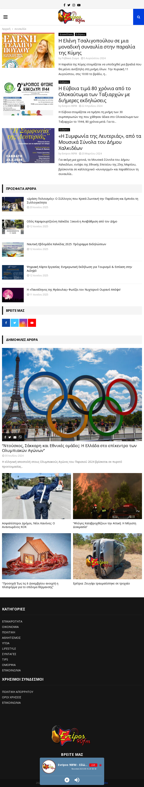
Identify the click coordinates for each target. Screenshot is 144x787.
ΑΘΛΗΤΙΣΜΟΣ (11, 638)
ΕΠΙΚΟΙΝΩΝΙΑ (11, 670)
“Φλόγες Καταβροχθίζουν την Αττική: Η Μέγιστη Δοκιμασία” (104, 525)
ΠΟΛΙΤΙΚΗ (8, 632)
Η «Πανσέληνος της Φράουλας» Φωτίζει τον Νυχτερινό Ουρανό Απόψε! (73, 289)
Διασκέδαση (66, 34)
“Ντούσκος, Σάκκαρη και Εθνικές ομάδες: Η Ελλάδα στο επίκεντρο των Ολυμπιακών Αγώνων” (69, 448)
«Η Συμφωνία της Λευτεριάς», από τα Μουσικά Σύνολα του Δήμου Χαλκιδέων (100, 142)
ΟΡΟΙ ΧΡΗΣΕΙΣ (11, 697)
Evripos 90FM (69, 106)
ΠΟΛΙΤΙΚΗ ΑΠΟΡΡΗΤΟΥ (17, 692)
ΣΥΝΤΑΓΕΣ (9, 654)
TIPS (5, 659)
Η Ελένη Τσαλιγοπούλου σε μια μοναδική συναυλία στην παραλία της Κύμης (97, 46)
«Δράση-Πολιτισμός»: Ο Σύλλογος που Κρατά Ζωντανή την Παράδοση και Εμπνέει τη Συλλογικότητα (82, 200)
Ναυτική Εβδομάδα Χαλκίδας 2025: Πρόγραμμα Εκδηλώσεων (66, 244)
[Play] (67, 780)
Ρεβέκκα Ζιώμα (70, 58)
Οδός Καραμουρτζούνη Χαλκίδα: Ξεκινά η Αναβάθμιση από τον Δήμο (72, 221)
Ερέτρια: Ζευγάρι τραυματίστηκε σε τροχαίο (101, 583)
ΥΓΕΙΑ (5, 643)
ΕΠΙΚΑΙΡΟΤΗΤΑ (12, 621)
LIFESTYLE (9, 648)
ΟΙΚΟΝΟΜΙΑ (10, 627)
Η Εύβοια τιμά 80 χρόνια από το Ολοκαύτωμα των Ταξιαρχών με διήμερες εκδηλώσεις (95, 94)
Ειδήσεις (80, 34)
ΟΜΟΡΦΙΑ (9, 665)
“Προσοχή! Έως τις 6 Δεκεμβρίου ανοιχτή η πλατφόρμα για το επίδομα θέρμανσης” (30, 585)
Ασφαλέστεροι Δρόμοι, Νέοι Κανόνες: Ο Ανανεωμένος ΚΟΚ (28, 525)
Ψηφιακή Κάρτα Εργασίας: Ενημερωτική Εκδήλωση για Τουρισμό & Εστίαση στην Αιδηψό (79, 268)
